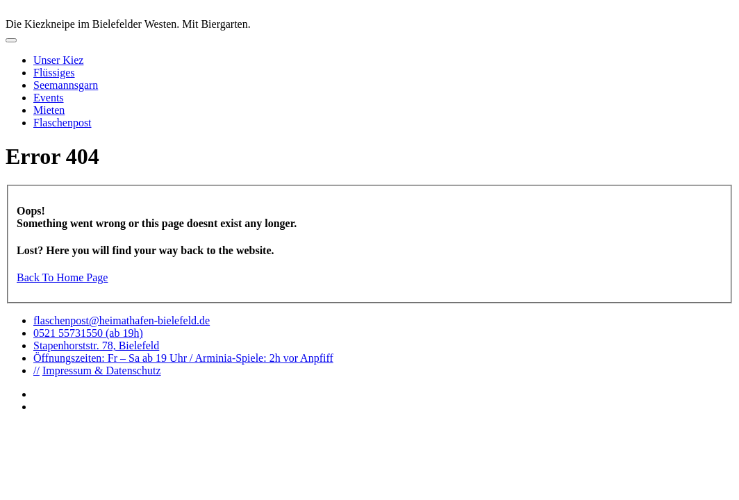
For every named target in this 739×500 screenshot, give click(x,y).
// (36, 370)
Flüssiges (54, 72)
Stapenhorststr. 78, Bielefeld (96, 345)
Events (48, 97)
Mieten (49, 110)
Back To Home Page (62, 277)
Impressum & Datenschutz (101, 370)
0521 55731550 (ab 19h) (88, 333)
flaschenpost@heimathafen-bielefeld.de (121, 320)
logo (369, 12)
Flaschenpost (62, 122)
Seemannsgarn (65, 85)
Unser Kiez (58, 60)
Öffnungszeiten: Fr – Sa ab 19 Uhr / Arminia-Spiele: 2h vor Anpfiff (183, 358)
